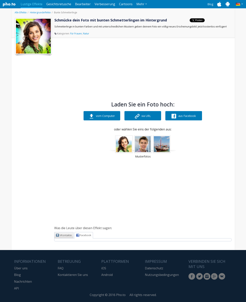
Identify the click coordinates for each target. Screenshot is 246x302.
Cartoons (126, 4)
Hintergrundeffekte (40, 12)
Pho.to (9, 4)
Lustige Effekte (31, 4)
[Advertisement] (33, 115)
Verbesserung (105, 4)
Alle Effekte (21, 12)
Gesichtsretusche (58, 4)
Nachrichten (23, 281)
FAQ (60, 268)
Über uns (21, 268)
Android (107, 275)
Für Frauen (76, 33)
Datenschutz (154, 268)
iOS (103, 268)
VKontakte (64, 235)
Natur (86, 33)
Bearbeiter (83, 4)
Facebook (83, 235)
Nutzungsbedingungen (162, 275)
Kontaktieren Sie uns (73, 275)
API (16, 288)
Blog (210, 4)
